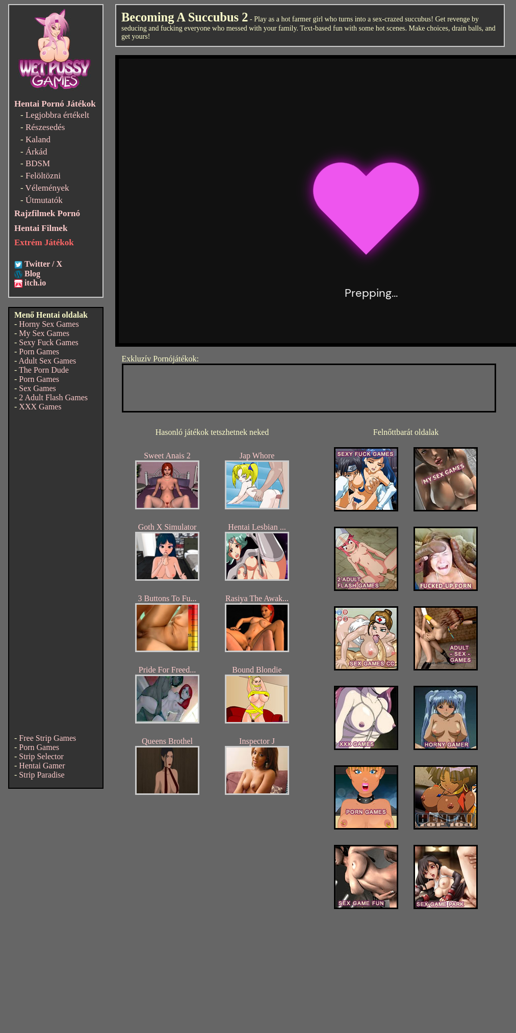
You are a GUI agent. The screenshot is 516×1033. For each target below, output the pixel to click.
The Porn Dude (44, 370)
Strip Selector (41, 756)
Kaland (37, 139)
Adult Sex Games (47, 360)
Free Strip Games (47, 738)
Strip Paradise (41, 774)
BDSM (37, 163)
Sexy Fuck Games (48, 342)
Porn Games (39, 351)
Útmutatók (44, 200)
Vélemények (47, 188)
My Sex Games (44, 333)
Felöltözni (43, 175)
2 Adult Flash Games (53, 397)
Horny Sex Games (49, 324)
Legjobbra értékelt (57, 115)
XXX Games (40, 406)
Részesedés (45, 127)
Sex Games (37, 388)
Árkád (36, 152)
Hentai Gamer (42, 765)
